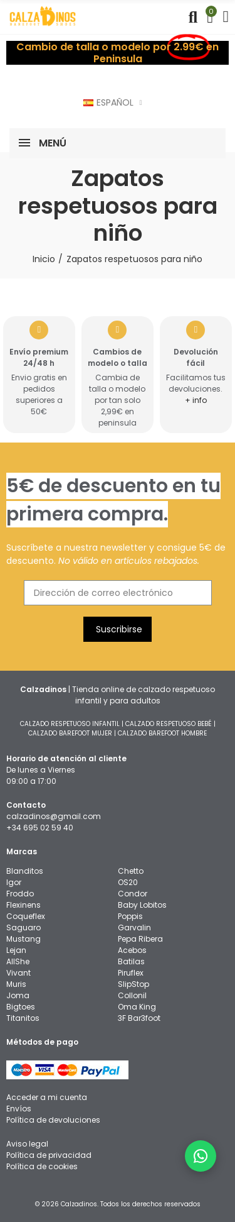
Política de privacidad (48, 1155)
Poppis (130, 916)
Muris (16, 984)
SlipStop (133, 984)
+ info (196, 400)
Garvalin (134, 927)
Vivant (18, 972)
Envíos (18, 1108)
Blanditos (24, 871)
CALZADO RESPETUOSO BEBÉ (168, 724)
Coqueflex (25, 916)
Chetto (131, 871)
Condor (132, 893)
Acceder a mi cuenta (46, 1097)
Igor (13, 882)
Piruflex (131, 972)
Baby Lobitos (142, 905)
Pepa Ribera (140, 938)
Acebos (132, 950)
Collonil (132, 995)
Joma (17, 995)
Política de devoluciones (53, 1120)
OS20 (128, 882)
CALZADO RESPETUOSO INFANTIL (70, 724)
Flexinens (23, 905)
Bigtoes (20, 1006)
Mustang (23, 938)
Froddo (20, 893)
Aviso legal (27, 1143)
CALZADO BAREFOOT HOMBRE (162, 733)
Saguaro (23, 927)
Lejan (16, 950)
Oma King (137, 1006)
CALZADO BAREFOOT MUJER (70, 733)
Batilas (131, 961)
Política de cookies (42, 1166)
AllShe (17, 961)
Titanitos (22, 1018)
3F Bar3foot (139, 1018)
